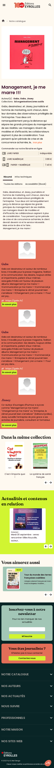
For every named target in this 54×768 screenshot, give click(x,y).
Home (3, 21)
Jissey (30, 98)
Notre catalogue (17, 21)
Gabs (16, 98)
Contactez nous (27, 658)
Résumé (8, 176)
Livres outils (37, 101)
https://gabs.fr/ (12, 300)
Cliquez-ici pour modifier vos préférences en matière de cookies (27, 764)
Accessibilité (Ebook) (35, 184)
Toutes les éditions (13, 184)
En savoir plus (9, 304)
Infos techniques (23, 176)
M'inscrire (27, 636)
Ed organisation (22, 101)
